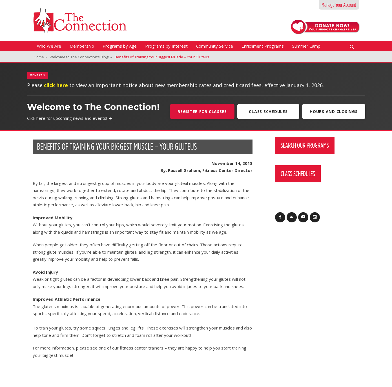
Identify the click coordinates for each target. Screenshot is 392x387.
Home (40, 57)
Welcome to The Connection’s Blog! (81, 57)
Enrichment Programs (263, 46)
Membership (82, 46)
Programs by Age (120, 46)
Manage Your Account (339, 5)
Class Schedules (268, 111)
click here (56, 85)
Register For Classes (202, 111)
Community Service (214, 46)
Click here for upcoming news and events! (69, 118)
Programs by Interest (166, 46)
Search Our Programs (305, 145)
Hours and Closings (334, 111)
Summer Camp (306, 46)
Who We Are (49, 46)
